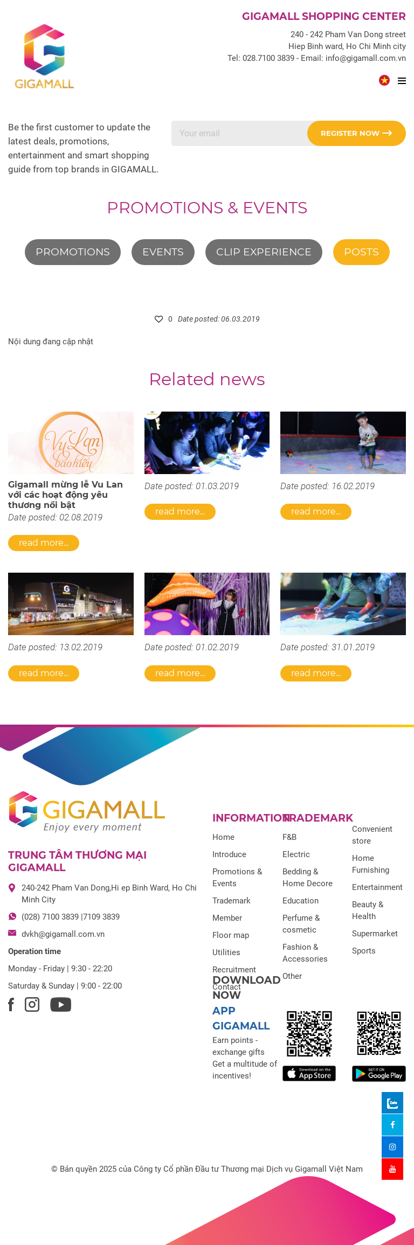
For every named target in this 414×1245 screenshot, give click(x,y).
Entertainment (377, 887)
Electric (296, 854)
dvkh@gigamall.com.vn (63, 934)
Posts (361, 252)
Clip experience (264, 252)
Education (300, 901)
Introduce (229, 854)
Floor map (230, 935)
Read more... (43, 543)
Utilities (226, 952)
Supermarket (375, 933)
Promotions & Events (207, 208)
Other (292, 976)
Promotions (73, 252)
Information (251, 818)
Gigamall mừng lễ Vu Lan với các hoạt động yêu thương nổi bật (65, 494)
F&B (289, 837)
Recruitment (234, 970)
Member (227, 918)
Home (223, 837)
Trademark (231, 901)
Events (163, 252)
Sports (364, 951)
